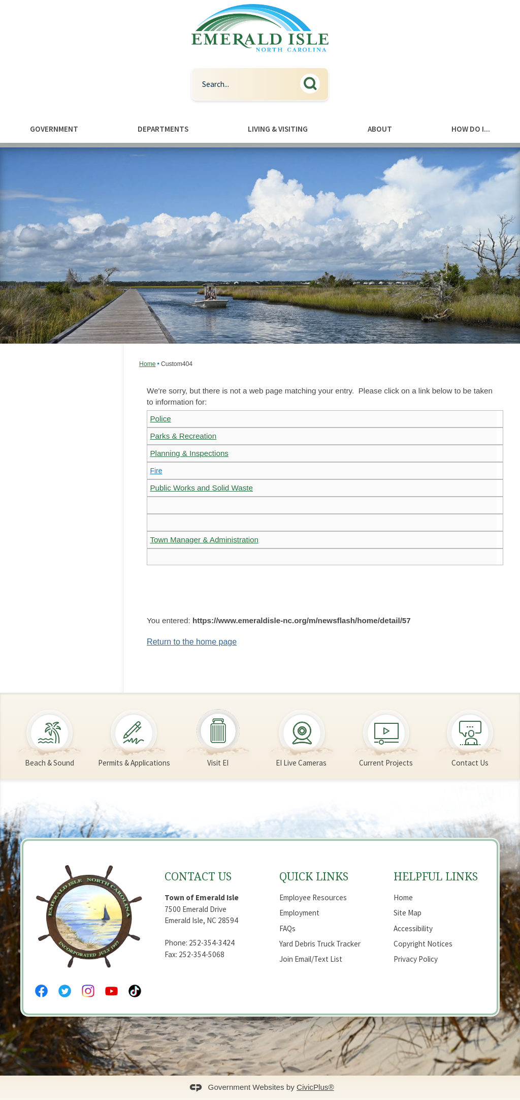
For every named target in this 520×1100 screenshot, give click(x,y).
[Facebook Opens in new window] (41, 991)
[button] (313, 82)
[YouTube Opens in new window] (111, 991)
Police (160, 418)
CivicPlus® (315, 1087)
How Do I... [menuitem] (470, 129)
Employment (299, 913)
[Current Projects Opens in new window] (386, 732)
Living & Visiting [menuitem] (278, 129)
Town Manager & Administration (204, 539)
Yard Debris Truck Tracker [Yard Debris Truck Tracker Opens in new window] (320, 944)
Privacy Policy (416, 959)
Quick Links (313, 876)
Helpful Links (436, 876)
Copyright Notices (423, 944)
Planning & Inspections (189, 453)
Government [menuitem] (54, 129)
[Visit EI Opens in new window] (218, 732)
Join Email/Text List (310, 959)
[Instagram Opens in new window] (88, 991)
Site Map (407, 913)
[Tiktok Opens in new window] (134, 991)
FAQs (287, 928)
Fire (156, 471)
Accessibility (413, 928)
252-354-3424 (212, 943)
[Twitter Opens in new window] (64, 991)
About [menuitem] (380, 129)
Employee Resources (313, 897)
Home (147, 364)
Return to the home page (192, 641)
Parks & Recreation (183, 436)
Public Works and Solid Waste (201, 487)
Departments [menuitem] (163, 129)
